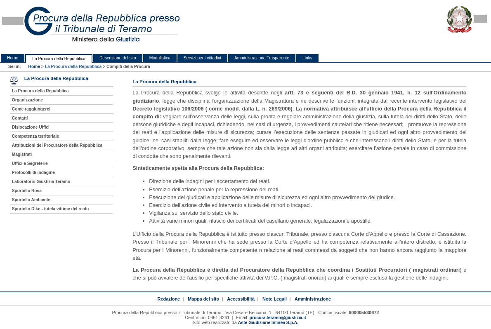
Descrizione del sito (117, 58)
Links (307, 58)
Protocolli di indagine (33, 172)
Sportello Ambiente (31, 199)
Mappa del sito (203, 298)
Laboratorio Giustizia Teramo (41, 181)
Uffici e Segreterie (30, 163)
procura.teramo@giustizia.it (278, 317)
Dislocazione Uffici (31, 127)
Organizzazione (27, 100)
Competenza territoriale (35, 136)
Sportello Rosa (27, 190)
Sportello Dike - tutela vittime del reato (50, 209)
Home (12, 58)
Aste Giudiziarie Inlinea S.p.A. (268, 322)
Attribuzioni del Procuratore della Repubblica (57, 145)
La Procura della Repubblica (58, 58)
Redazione (168, 298)
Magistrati (22, 154)
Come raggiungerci (31, 109)
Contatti (20, 118)
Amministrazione (313, 298)
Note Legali (274, 298)
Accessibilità (241, 298)
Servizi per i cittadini (202, 58)
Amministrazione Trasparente (261, 58)
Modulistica (159, 58)
